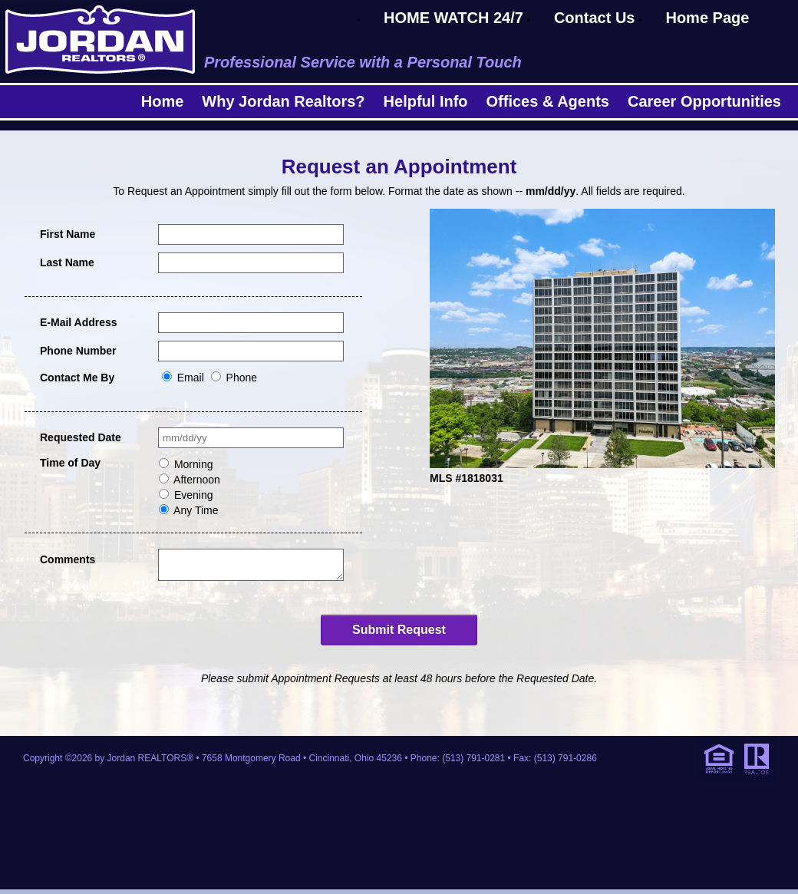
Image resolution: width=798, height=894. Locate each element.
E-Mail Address (78, 322)
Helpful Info (426, 101)
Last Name (67, 262)
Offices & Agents (547, 101)
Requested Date (80, 437)
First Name (67, 234)
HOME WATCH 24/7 (453, 17)
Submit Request (399, 634)
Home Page (707, 17)
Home (162, 101)
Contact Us (594, 17)
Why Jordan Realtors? (283, 101)
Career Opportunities (704, 101)
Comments (67, 559)
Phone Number (78, 351)
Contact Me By (77, 377)
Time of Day (70, 463)
